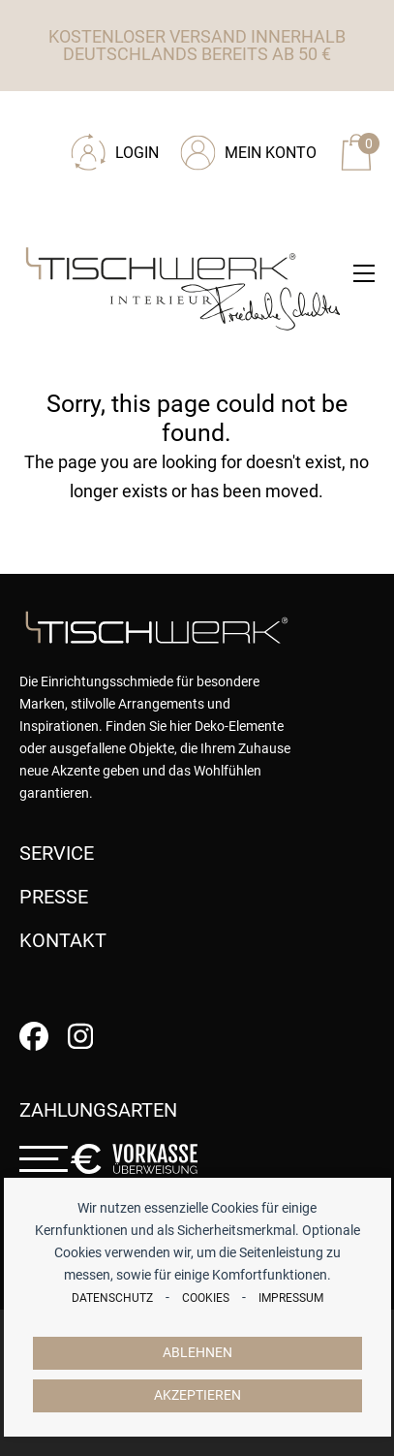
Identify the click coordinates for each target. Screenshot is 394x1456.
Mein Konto (271, 152)
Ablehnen (197, 1353)
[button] (364, 273)
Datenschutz (112, 1298)
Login (137, 152)
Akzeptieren (197, 1395)
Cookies (205, 1298)
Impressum (290, 1298)
